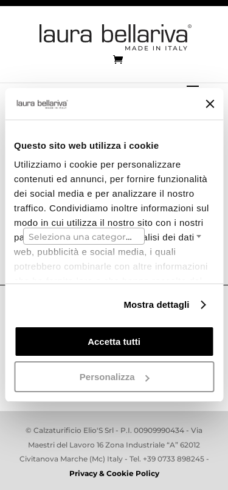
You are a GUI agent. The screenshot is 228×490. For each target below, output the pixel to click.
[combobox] (84, 236)
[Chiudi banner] (210, 104)
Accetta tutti (114, 341)
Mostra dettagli (156, 304)
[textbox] (84, 236)
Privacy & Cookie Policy (114, 473)
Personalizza (115, 377)
